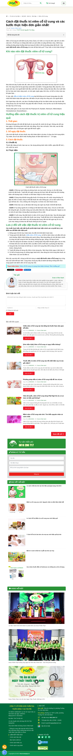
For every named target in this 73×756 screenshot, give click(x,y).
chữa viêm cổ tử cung (33, 235)
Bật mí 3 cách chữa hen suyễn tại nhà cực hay (40, 550)
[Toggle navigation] (64, 3)
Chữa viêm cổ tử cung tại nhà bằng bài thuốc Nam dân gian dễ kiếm (43, 327)
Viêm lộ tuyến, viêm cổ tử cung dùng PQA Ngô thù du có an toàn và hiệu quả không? (43, 397)
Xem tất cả (58, 434)
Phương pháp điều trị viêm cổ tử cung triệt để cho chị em (42, 379)
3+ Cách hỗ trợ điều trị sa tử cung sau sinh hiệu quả (42, 518)
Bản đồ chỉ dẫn (46, 726)
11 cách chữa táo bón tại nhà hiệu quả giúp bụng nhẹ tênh (44, 486)
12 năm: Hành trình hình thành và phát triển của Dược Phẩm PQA (27, 625)
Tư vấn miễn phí (26, 442)
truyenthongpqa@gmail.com (53, 723)
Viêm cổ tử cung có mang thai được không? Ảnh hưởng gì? (40, 266)
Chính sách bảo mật (15, 737)
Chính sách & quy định (16, 745)
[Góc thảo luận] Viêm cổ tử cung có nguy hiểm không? (42, 344)
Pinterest (19, 269)
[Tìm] (40, 3)
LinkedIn (27, 269)
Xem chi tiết (29, 338)
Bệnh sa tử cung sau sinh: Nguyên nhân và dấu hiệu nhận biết (45, 502)
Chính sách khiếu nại (16, 742)
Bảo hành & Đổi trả (15, 740)
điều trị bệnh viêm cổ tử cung (24, 96)
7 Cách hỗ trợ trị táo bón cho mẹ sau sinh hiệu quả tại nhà (44, 534)
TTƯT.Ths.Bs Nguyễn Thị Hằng (25, 30)
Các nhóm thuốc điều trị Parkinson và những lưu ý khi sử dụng (45, 567)
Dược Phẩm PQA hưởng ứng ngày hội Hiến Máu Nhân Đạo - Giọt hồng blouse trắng (32, 662)
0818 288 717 (26, 445)
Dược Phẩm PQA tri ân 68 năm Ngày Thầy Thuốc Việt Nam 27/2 (27, 699)
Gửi (10, 313)
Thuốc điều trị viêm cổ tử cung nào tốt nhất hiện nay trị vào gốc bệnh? (43, 362)
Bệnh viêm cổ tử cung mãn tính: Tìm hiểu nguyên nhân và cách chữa (43, 415)
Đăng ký (36, 474)
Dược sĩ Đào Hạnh (16, 28)
